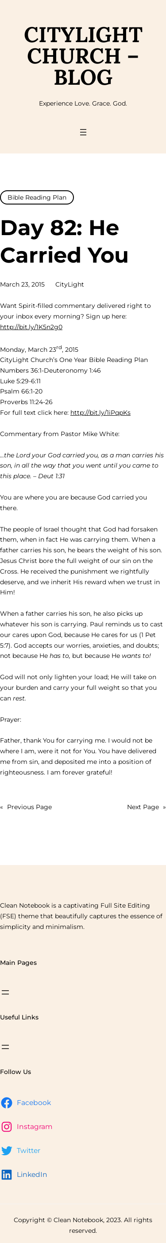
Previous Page (26, 807)
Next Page (146, 807)
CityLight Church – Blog (83, 55)
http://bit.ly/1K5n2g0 (31, 327)
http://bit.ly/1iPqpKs (100, 413)
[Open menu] (83, 132)
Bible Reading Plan (37, 197)
